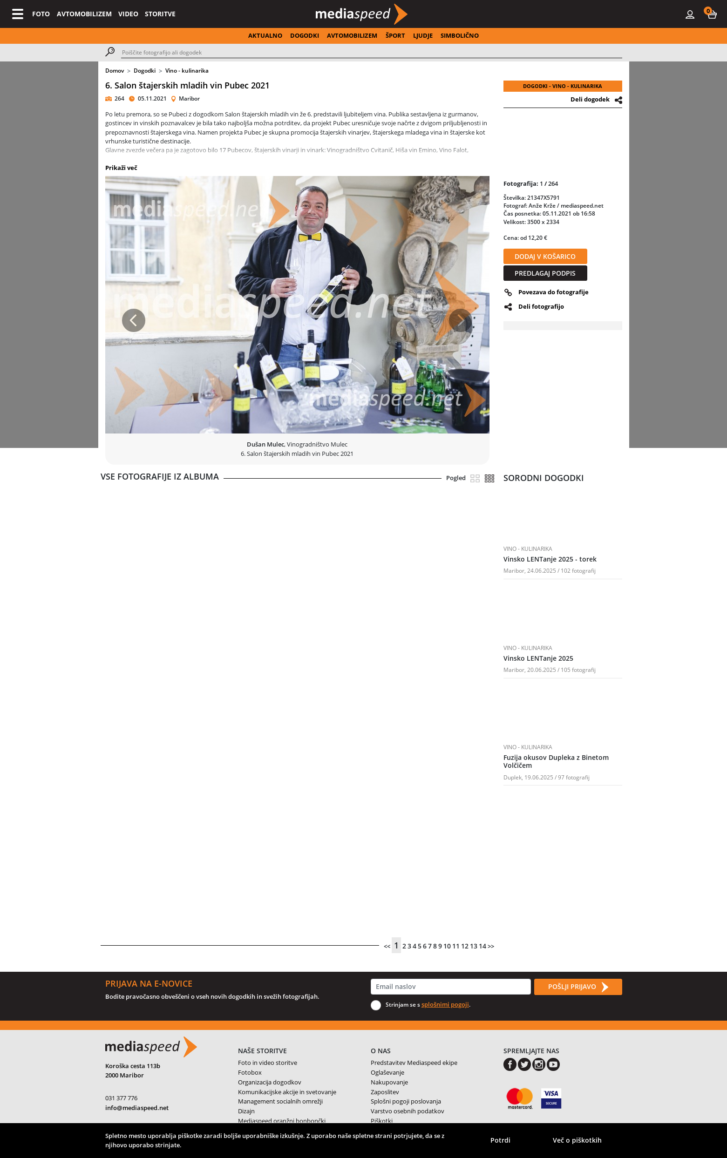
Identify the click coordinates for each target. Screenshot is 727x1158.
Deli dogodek (590, 99)
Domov (114, 70)
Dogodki (145, 70)
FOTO (41, 13)
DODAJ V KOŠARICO (545, 256)
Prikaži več (121, 167)
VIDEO (128, 13)
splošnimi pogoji (445, 1004)
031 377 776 (121, 1098)
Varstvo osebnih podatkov (407, 1111)
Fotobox (250, 1072)
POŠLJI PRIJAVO (578, 987)
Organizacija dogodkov (269, 1082)
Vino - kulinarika (187, 70)
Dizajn (246, 1111)
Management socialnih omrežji (280, 1101)
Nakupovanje (389, 1082)
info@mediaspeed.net (137, 1108)
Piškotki (382, 1121)
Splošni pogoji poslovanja (406, 1101)
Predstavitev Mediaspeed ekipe (414, 1062)
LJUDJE (423, 35)
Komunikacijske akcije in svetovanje (287, 1092)
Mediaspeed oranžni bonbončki (282, 1121)
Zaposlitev (385, 1092)
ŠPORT (395, 35)
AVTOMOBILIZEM (84, 13)
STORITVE (160, 13)
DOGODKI (304, 35)
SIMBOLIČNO (460, 35)
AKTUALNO (265, 35)
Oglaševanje (387, 1072)
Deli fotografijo (541, 306)
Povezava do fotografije (553, 292)
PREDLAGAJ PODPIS (545, 273)
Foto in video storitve (267, 1062)
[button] (712, 14)
